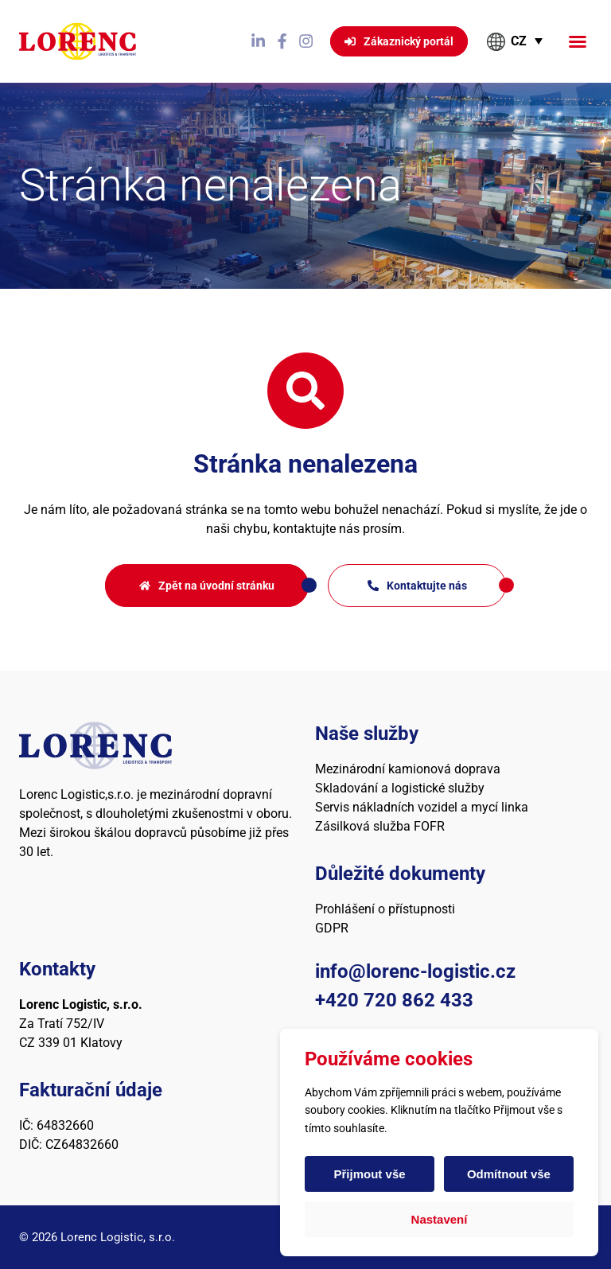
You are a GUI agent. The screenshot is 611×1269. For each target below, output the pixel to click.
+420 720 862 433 (394, 1000)
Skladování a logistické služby (400, 788)
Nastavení (439, 1219)
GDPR (331, 928)
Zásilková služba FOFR (380, 826)
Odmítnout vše (508, 1174)
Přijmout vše (370, 1174)
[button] (577, 41)
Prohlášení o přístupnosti (385, 909)
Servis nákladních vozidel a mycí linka (421, 807)
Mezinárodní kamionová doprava (407, 769)
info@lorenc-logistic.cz (415, 971)
